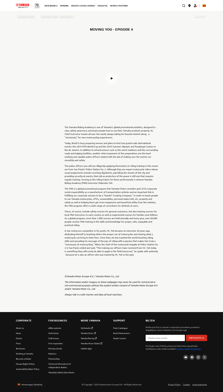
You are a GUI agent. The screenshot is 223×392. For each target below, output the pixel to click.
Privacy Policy (174, 384)
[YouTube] (185, 357)
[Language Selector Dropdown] (204, 6)
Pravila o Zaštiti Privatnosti (188, 348)
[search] (184, 6)
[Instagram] (198, 357)
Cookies (186, 384)
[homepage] (22, 5)
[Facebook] (192, 357)
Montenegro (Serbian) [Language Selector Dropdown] (29, 384)
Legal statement (199, 384)
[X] (204, 357)
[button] (111, 78)
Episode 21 (200, 16)
